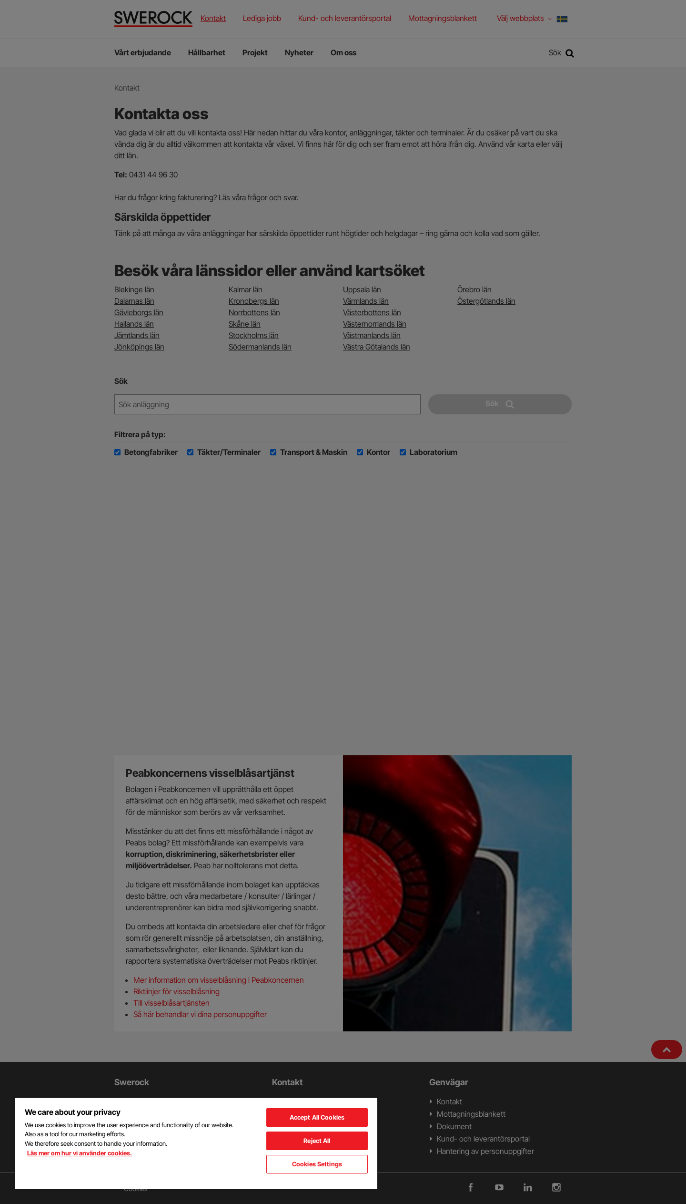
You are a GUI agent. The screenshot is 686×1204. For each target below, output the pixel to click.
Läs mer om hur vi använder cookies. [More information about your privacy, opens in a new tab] (79, 1153)
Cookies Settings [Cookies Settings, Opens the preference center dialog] (317, 1164)
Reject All (316, 1140)
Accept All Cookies (317, 1117)
